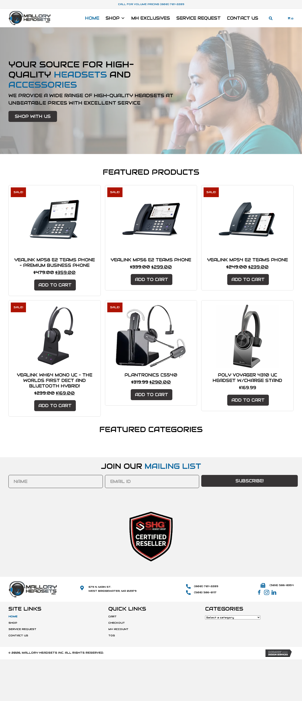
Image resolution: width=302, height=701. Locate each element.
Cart (112, 616)
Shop (115, 18)
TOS (111, 635)
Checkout (116, 622)
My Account (118, 629)
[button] (32, 116)
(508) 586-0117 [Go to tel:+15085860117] (205, 592)
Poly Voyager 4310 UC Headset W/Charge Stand (247, 377)
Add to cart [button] (55, 285)
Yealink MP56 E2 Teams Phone (151, 260)
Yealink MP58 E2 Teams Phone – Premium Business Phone (54, 262)
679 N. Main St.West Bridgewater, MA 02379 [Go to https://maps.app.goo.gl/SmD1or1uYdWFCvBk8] (112, 588)
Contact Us (242, 18)
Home (92, 18)
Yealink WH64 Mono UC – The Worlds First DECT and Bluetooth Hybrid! (54, 380)
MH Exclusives (150, 18)
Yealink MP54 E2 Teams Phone (247, 260)
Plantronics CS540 (151, 375)
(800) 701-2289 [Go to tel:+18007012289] (206, 586)
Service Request (198, 18)
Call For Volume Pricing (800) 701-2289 (151, 4)
